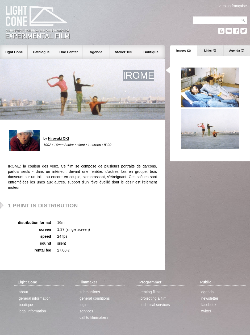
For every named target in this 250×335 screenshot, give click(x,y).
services (86, 311)
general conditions (95, 298)
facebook (208, 305)
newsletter (209, 298)
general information (35, 298)
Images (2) (183, 50)
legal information (32, 311)
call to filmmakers (94, 317)
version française (233, 6)
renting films (150, 292)
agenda (207, 292)
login (84, 305)
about (23, 292)
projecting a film (153, 298)
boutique (26, 305)
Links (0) (210, 50)
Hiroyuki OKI (58, 138)
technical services (155, 305)
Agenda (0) (236, 50)
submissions (90, 292)
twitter (206, 311)
